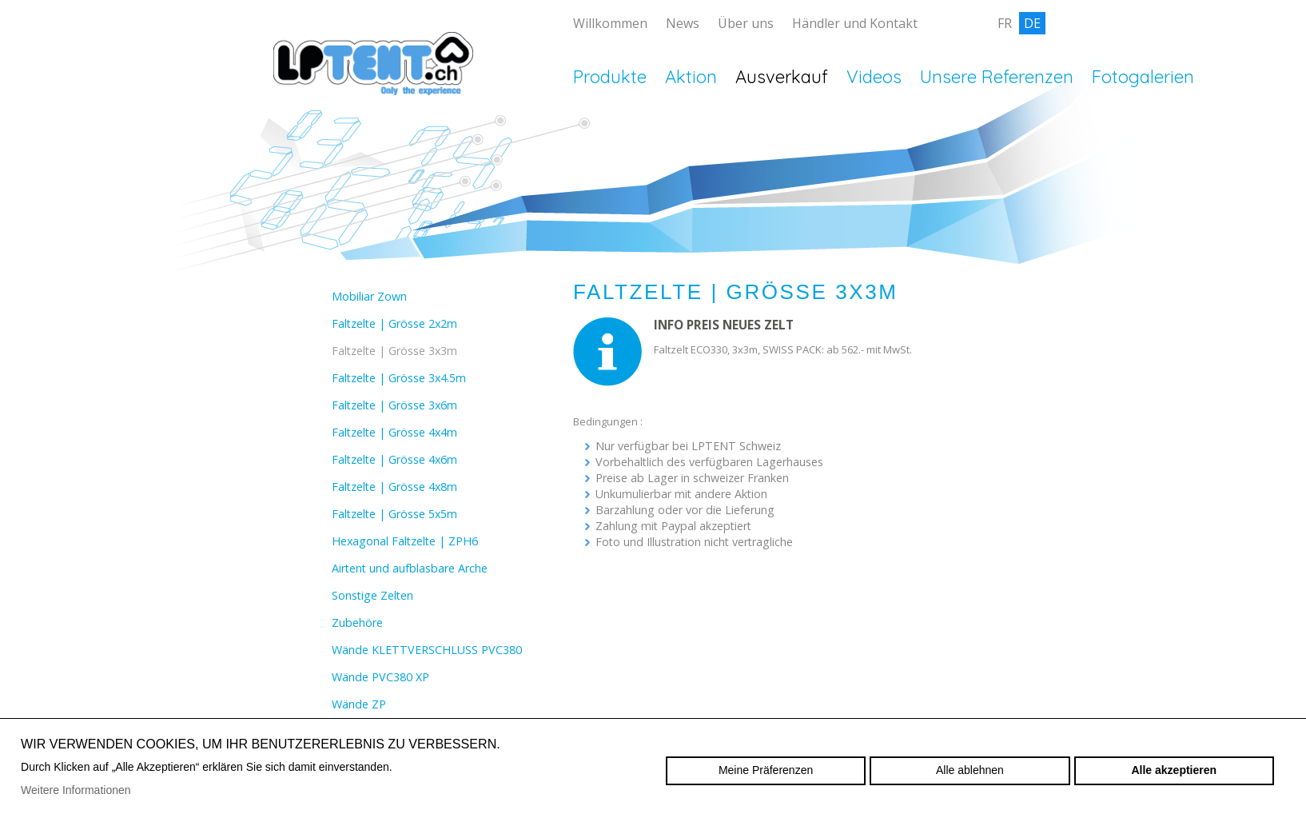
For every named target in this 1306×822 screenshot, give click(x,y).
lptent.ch (373, 88)
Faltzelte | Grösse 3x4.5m (399, 377)
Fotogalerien (1143, 76)
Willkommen (610, 23)
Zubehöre (357, 622)
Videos (874, 76)
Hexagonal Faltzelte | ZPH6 (405, 541)
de (1032, 23)
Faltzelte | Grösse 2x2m (394, 323)
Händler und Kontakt (855, 23)
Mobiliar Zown (369, 296)
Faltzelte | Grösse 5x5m (394, 513)
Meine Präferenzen (766, 770)
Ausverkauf (781, 76)
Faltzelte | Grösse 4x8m (394, 486)
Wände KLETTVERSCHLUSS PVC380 (427, 649)
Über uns (746, 23)
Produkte (610, 76)
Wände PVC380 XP (380, 676)
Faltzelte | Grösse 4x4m (394, 432)
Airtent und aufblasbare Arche (410, 568)
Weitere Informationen (75, 790)
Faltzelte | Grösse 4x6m (394, 459)
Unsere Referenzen (996, 76)
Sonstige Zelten (372, 595)
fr (1004, 23)
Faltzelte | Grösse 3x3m (394, 350)
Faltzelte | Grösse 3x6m (394, 405)
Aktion (691, 76)
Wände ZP (359, 704)
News (682, 23)
